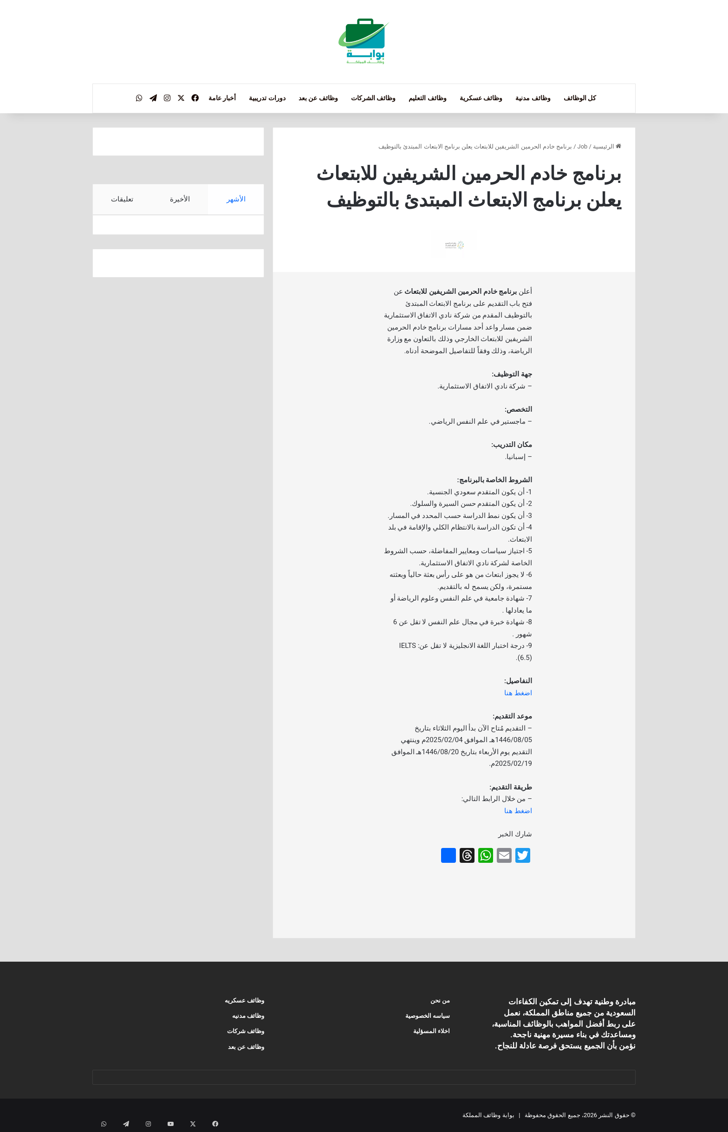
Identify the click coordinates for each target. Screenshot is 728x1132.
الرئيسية (607, 146)
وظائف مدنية (532, 98)
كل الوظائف (580, 98)
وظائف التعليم (427, 98)
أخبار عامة (222, 98)
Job (583, 146)
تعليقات (122, 199)
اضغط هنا (518, 693)
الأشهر (236, 199)
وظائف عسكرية (481, 98)
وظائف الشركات (373, 98)
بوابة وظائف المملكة (488, 1115)
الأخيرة (180, 199)
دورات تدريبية (267, 98)
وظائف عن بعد (318, 98)
